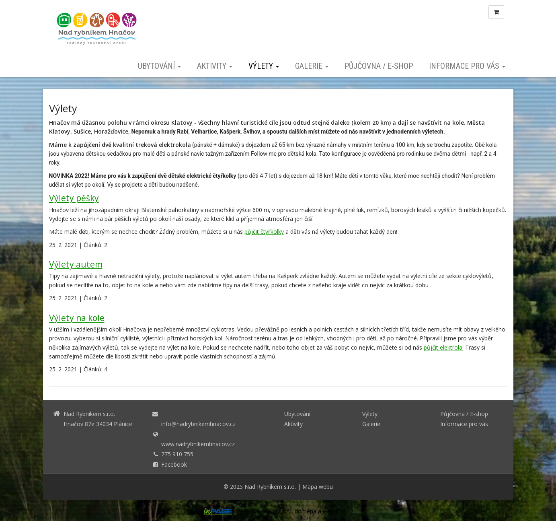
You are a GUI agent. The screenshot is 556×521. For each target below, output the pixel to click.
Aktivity (214, 66)
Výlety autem (76, 264)
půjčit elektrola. (444, 347)
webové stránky (259, 511)
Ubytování (159, 66)
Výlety (263, 66)
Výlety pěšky (74, 198)
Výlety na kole (77, 317)
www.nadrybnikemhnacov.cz (198, 444)
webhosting (338, 511)
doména (305, 511)
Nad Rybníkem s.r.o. (270, 486)
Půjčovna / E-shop (379, 66)
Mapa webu (317, 486)
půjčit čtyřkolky (264, 231)
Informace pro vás (467, 66)
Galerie (311, 66)
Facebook (174, 464)
